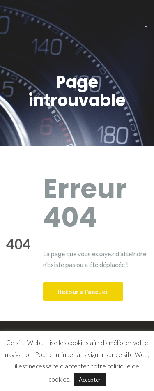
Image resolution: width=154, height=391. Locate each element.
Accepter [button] (90, 379)
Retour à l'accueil (83, 291)
